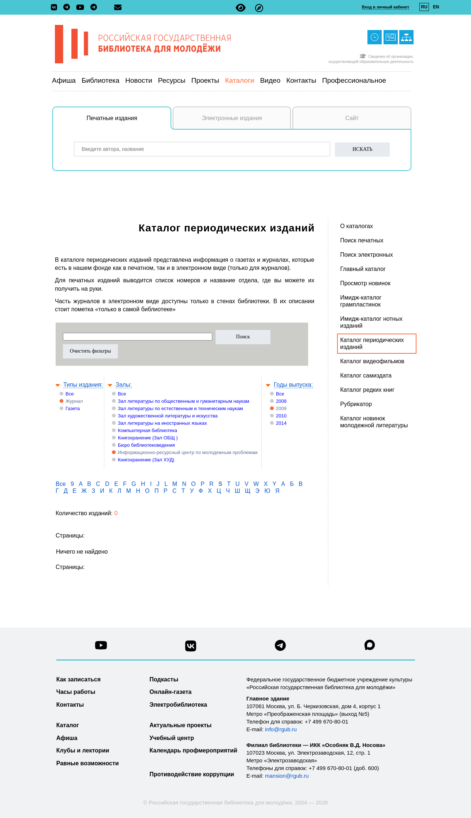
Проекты (205, 80)
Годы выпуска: (293, 385)
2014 (281, 423)
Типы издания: (83, 385)
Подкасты (164, 679)
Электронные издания (232, 118)
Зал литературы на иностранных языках (162, 423)
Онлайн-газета (171, 692)
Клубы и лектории (82, 750)
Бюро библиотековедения (146, 445)
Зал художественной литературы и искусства (168, 416)
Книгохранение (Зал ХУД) (146, 459)
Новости (138, 80)
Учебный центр (172, 738)
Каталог (67, 725)
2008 (281, 401)
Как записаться (78, 679)
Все (70, 394)
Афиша (64, 80)
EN (436, 7)
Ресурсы (172, 80)
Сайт (352, 118)
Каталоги (239, 80)
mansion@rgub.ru (287, 776)
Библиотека (100, 80)
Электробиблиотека (178, 705)
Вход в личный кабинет (385, 7)
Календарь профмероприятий (194, 750)
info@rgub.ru (281, 729)
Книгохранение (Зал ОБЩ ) (148, 437)
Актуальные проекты (181, 725)
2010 (281, 416)
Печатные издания (129, 122)
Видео (270, 80)
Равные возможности (87, 763)
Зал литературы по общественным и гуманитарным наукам (183, 401)
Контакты (301, 80)
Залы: (124, 385)
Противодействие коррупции (192, 774)
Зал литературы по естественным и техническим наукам (180, 408)
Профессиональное (354, 80)
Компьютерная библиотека (147, 430)
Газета (73, 408)
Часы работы (76, 692)
